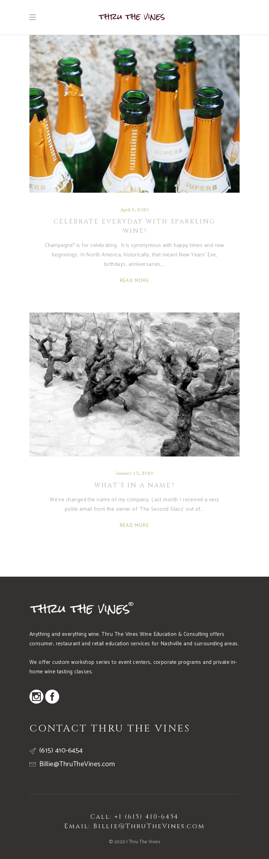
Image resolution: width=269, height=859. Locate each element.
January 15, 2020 (134, 473)
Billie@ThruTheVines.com (149, 826)
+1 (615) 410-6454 (147, 816)
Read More (135, 281)
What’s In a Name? (134, 485)
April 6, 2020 (134, 210)
